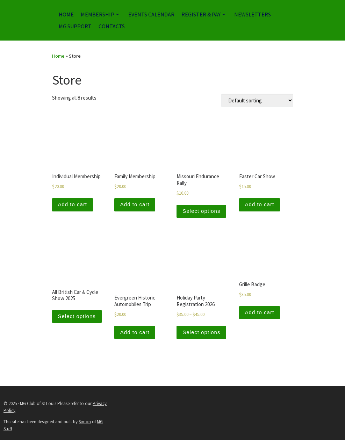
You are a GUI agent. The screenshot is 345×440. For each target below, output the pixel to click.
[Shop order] (257, 100)
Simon (85, 422)
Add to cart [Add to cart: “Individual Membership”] (72, 204)
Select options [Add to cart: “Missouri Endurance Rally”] (201, 211)
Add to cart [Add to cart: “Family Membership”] (135, 204)
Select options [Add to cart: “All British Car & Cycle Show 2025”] (77, 316)
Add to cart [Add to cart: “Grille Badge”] (259, 312)
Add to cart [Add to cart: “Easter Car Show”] (259, 204)
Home (58, 56)
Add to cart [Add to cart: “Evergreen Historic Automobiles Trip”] (135, 332)
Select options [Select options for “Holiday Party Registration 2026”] (201, 332)
